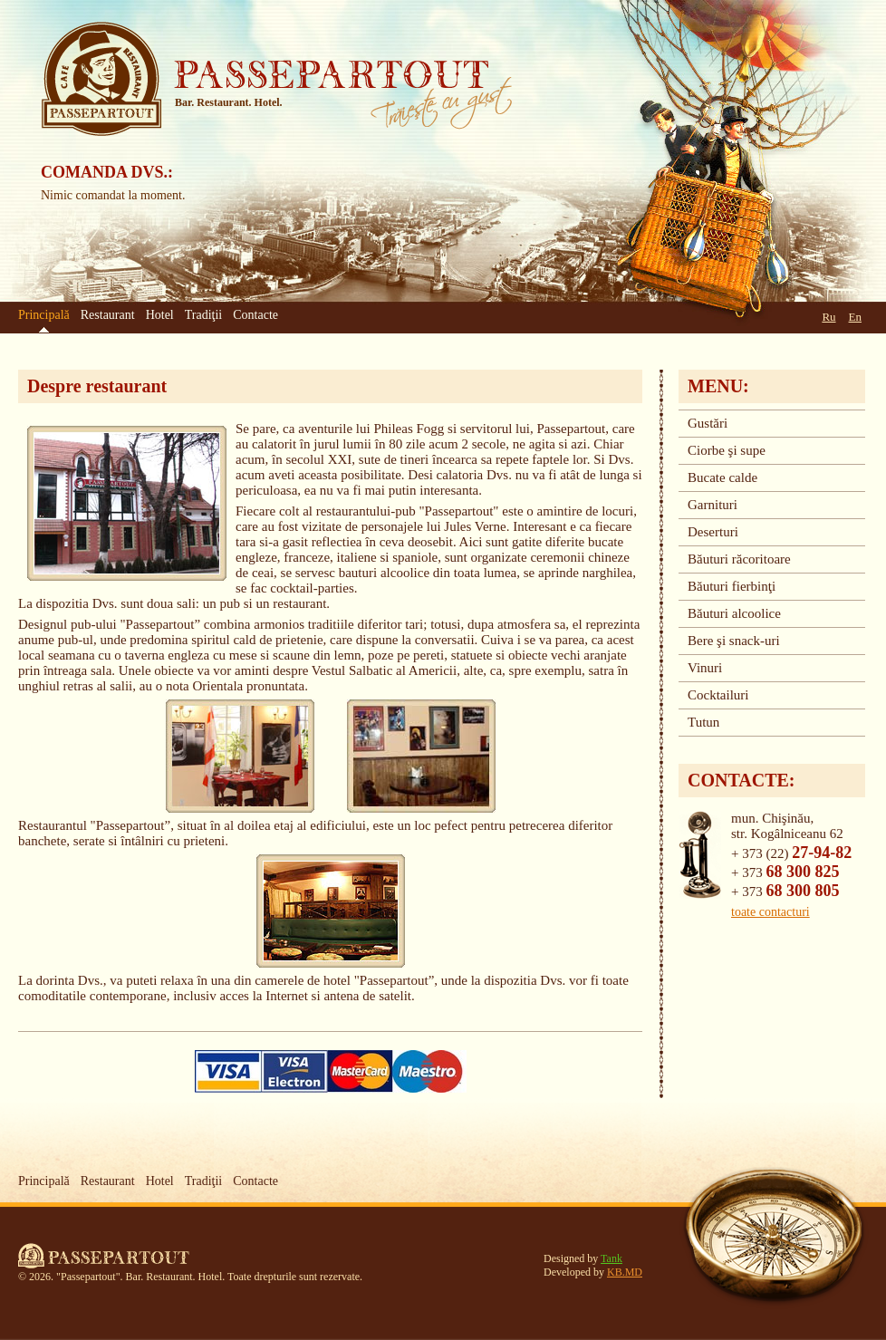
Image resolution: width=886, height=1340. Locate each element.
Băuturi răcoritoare (739, 559)
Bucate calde (722, 477)
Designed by (583, 1258)
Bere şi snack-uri (734, 640)
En (855, 316)
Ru (828, 316)
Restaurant (108, 315)
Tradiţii (204, 315)
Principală (44, 1181)
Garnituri (712, 504)
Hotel (160, 315)
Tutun (703, 722)
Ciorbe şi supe (727, 450)
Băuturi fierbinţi (731, 586)
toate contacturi (770, 912)
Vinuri (705, 667)
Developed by (593, 1272)
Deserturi (713, 532)
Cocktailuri (718, 695)
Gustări (707, 423)
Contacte (255, 315)
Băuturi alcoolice (734, 613)
